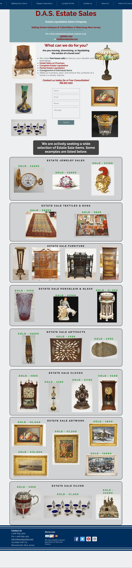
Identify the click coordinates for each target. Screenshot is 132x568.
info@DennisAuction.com (67, 39)
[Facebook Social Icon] (76, 539)
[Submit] (66, 122)
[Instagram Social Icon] (94, 539)
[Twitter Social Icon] (82, 539)
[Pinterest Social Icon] (88, 539)
